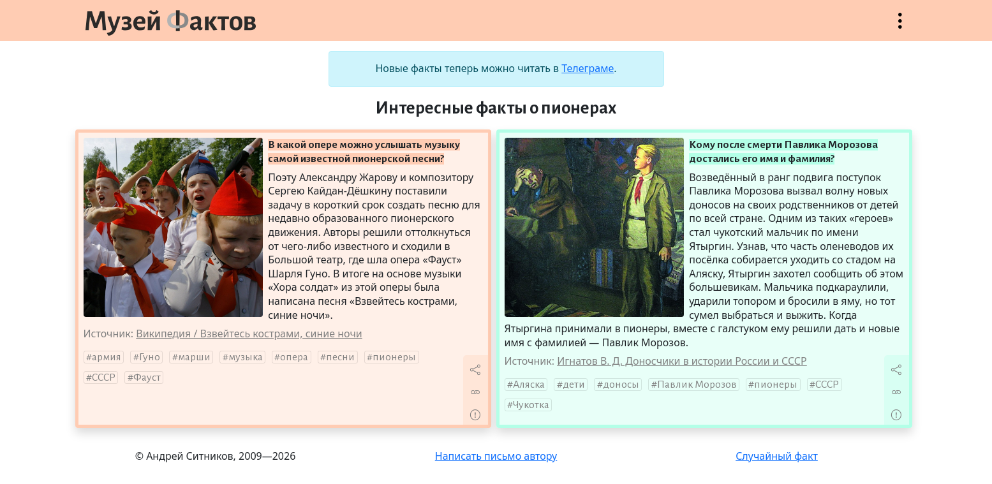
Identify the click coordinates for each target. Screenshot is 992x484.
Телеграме (587, 68)
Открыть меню (900, 27)
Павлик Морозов (697, 384)
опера (294, 357)
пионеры (394, 357)
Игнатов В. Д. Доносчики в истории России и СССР (682, 361)
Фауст (147, 377)
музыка (245, 357)
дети (574, 384)
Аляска (529, 384)
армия (106, 357)
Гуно (149, 357)
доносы (621, 384)
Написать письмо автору (496, 456)
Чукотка (531, 405)
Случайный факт (777, 456)
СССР (103, 377)
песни (340, 357)
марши (194, 357)
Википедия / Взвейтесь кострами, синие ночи (249, 333)
